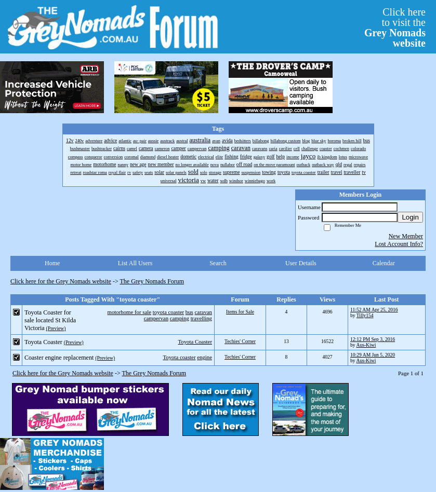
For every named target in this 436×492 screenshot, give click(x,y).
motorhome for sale (130, 312)
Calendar (384, 263)
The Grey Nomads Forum (152, 281)
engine (204, 357)
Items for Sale (240, 312)
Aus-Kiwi (366, 345)
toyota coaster (168, 312)
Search (218, 263)
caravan (203, 312)
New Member (406, 236)
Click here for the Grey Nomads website (60, 281)
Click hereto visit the (395, 27)
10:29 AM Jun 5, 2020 (372, 355)
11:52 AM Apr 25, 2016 (374, 309)
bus (189, 312)
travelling (201, 318)
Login (410, 217)
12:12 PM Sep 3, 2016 (372, 339)
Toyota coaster (179, 357)
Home (52, 263)
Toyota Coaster (195, 341)
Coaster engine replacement (59, 357)
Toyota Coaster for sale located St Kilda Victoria (50, 320)
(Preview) (56, 328)
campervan (156, 318)
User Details (300, 263)
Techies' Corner (240, 341)
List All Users (135, 263)
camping (179, 318)
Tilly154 (365, 315)
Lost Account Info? (399, 244)
